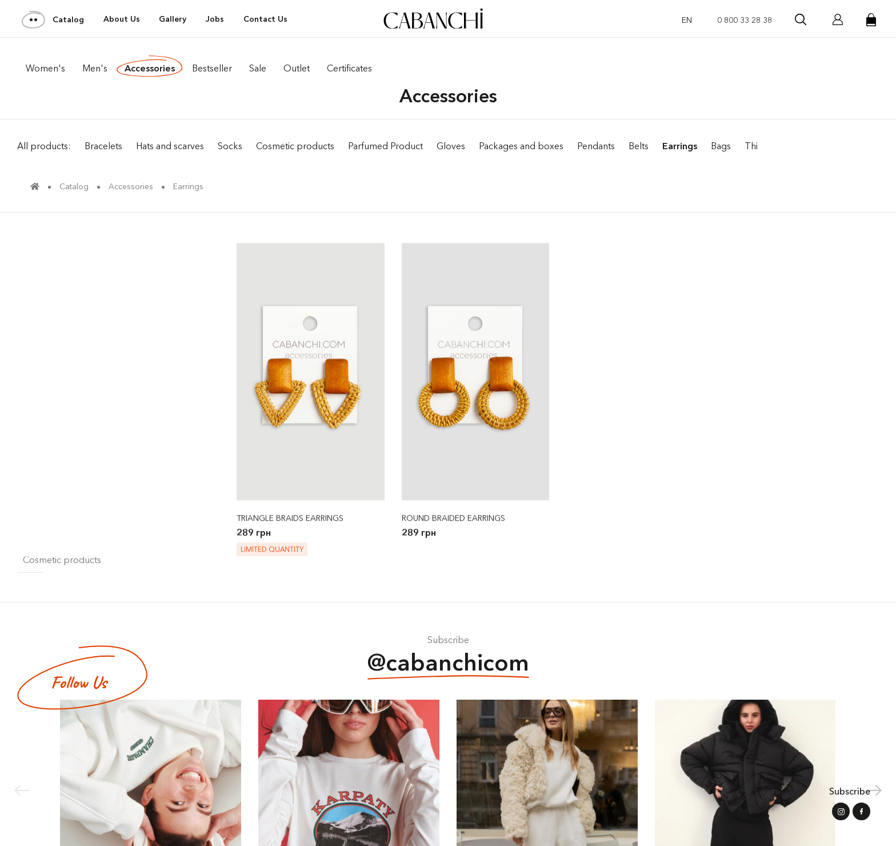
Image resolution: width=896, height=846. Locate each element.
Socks (230, 145)
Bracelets (103, 145)
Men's (94, 68)
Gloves (451, 145)
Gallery (172, 19)
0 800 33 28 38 (744, 20)
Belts (639, 145)
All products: (44, 145)
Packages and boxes (521, 145)
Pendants (596, 145)
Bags (721, 145)
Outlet (296, 68)
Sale (257, 68)
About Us (122, 19)
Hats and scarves (170, 145)
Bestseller (212, 68)
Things (759, 145)
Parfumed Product (385, 145)
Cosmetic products (295, 145)
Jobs (215, 19)
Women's (45, 68)
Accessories (150, 68)
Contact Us (265, 19)
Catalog (53, 19)
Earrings (679, 145)
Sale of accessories (824, 145)
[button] (874, 790)
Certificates (349, 68)
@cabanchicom (448, 664)
